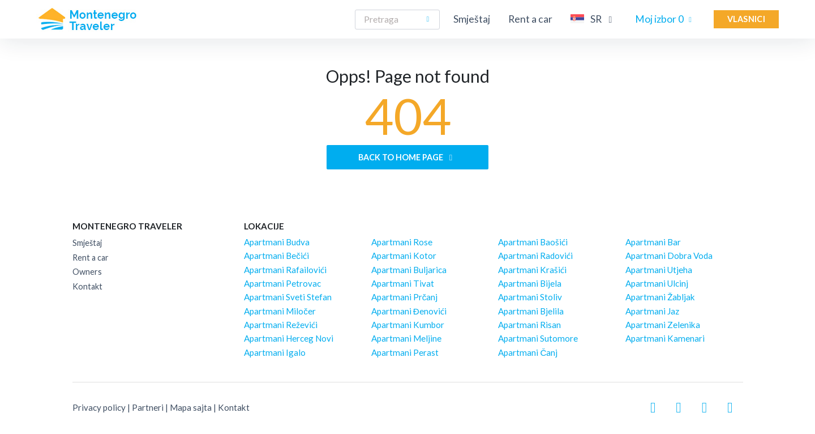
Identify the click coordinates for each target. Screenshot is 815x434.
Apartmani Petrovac (282, 283)
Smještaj (471, 19)
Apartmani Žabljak (660, 297)
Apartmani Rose (401, 242)
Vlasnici (746, 19)
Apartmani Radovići (535, 255)
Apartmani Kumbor (407, 325)
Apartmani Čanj (527, 352)
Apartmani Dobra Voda (669, 255)
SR (593, 18)
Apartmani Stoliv (530, 297)
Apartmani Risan (529, 325)
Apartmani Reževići (281, 325)
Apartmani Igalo (275, 352)
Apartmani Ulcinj (656, 283)
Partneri (148, 407)
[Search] (397, 19)
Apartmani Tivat (402, 283)
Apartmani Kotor (403, 255)
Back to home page (407, 157)
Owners (87, 271)
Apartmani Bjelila (531, 311)
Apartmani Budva (277, 242)
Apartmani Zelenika (662, 325)
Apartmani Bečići (276, 255)
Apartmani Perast (405, 352)
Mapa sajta (191, 407)
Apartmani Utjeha (658, 270)
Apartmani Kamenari (665, 338)
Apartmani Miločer (280, 311)
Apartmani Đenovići (409, 311)
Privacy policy (99, 407)
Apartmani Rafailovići (285, 270)
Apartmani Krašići (532, 270)
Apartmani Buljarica (409, 270)
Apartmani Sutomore (538, 338)
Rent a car (530, 19)
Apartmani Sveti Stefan (288, 297)
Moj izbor (665, 19)
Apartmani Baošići (533, 242)
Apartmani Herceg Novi (288, 338)
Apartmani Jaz (652, 311)
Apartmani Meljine (406, 338)
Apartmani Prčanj (404, 297)
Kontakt (87, 286)
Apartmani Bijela (529, 283)
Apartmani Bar (653, 242)
